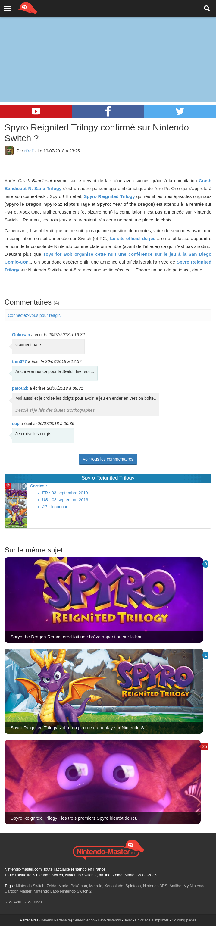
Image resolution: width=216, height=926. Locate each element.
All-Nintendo (84, 920)
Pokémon (78, 886)
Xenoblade (114, 886)
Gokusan (21, 334)
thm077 (19, 361)
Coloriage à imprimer (151, 920)
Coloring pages (184, 920)
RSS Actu (13, 902)
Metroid (95, 886)
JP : (46, 506)
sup (16, 423)
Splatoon (133, 886)
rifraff (29, 151)
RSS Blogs (32, 902)
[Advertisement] (108, 45)
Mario (63, 886)
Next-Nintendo (109, 920)
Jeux (128, 920)
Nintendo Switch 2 (76, 891)
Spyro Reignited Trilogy (109, 196)
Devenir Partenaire (56, 920)
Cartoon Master (18, 891)
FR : (46, 492)
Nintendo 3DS (155, 886)
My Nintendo (194, 886)
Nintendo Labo (46, 891)
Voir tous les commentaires (108, 459)
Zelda (51, 886)
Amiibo (175, 886)
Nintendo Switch (30, 886)
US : (46, 499)
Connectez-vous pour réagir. (34, 315)
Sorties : (38, 485)
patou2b (20, 388)
